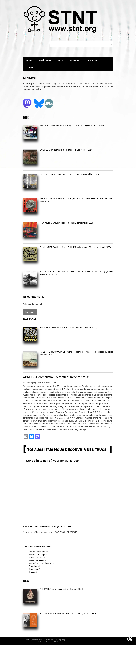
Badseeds (41, 560)
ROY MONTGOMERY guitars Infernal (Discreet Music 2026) (67, 223)
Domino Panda (48, 563)
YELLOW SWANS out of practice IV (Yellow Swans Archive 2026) (69, 174)
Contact (30, 67)
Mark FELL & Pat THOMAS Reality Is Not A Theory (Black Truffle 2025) (72, 125)
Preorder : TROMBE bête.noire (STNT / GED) (47, 526)
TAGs (60, 61)
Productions (45, 60)
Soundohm (35, 566)
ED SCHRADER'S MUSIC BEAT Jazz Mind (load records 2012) (68, 327)
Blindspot (43, 554)
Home (29, 60)
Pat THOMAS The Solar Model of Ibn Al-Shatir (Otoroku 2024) (68, 613)
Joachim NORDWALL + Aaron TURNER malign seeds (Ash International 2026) (75, 247)
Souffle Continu (43, 557)
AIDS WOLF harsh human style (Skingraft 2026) (61, 589)
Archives (92, 61)
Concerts (75, 60)
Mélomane (43, 552)
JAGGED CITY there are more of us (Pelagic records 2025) (66, 150)
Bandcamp (34, 569)
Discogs (33, 572)
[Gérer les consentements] (129, 638)
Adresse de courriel (32, 304)
